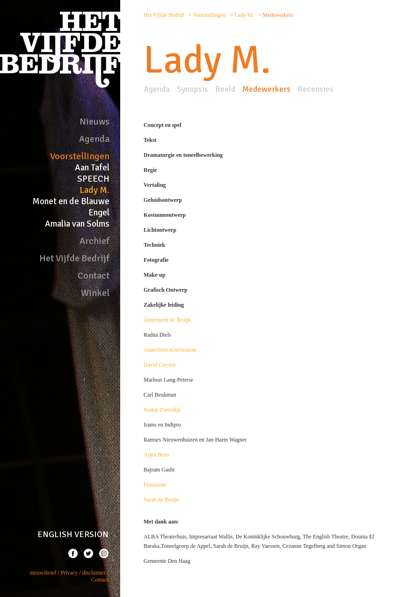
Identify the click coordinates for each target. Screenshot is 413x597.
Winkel (95, 293)
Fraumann (155, 484)
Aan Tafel (92, 167)
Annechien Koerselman (170, 349)
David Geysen (159, 364)
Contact (93, 275)
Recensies (315, 89)
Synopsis (192, 89)
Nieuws (94, 121)
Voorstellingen (79, 156)
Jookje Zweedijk (162, 409)
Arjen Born (156, 454)
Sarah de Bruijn (161, 499)
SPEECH (93, 178)
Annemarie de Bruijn (167, 320)
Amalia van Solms (77, 223)
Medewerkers (266, 89)
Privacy (69, 572)
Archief (94, 241)
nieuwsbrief (43, 572)
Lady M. (94, 190)
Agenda (94, 139)
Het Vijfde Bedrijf (74, 258)
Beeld (225, 89)
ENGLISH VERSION (73, 534)
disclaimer (94, 572)
